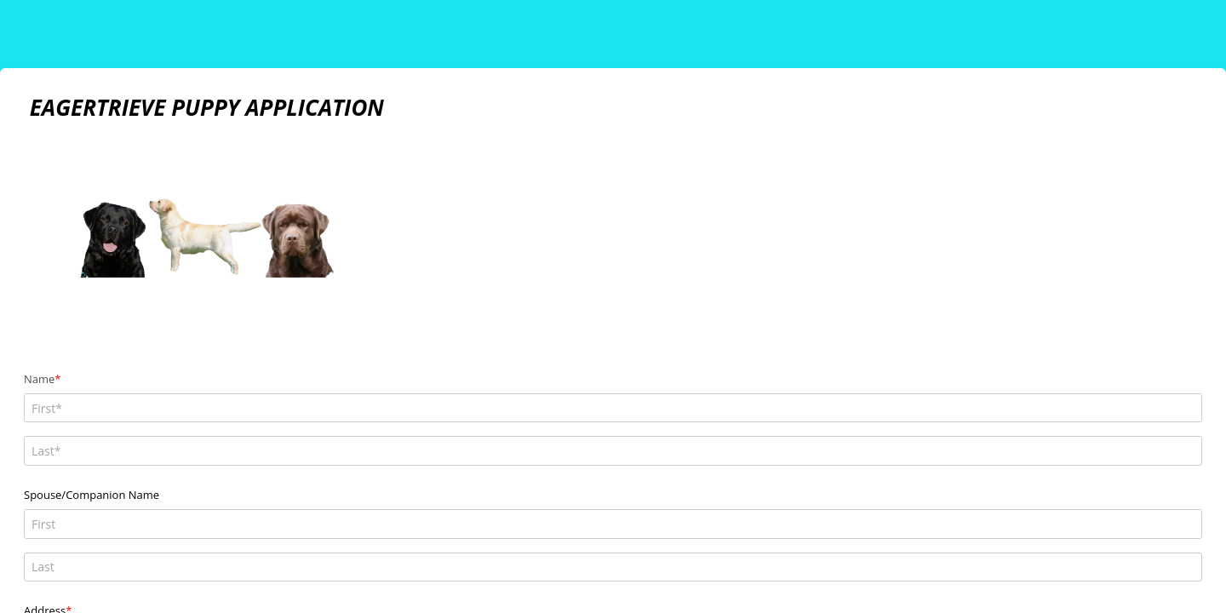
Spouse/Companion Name (91, 423)
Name (39, 379)
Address (45, 467)
